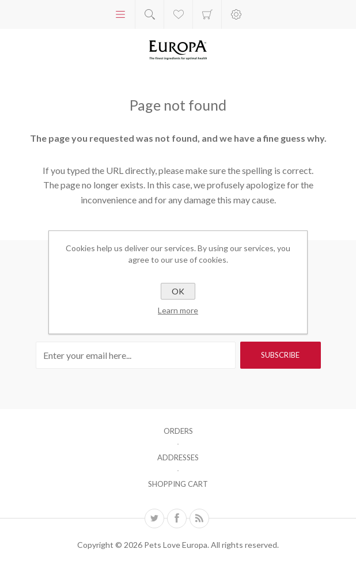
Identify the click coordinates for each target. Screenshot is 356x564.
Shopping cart (207, 14)
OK (178, 291)
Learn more (178, 310)
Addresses (178, 457)
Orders (178, 431)
